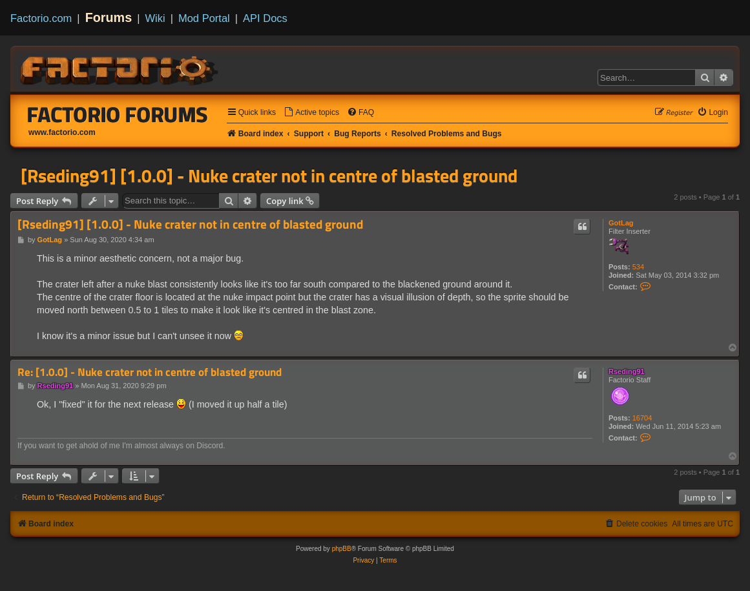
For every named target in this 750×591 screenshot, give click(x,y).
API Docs (265, 18)
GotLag (621, 223)
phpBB (341, 548)
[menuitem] (311, 112)
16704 (642, 418)
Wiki (155, 18)
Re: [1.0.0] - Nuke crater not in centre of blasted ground (149, 372)
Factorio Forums (117, 114)
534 (638, 267)
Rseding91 (627, 371)
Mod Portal (204, 18)
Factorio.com (41, 18)
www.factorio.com (62, 132)
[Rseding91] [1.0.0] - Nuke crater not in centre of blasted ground (269, 175)
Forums (108, 17)
